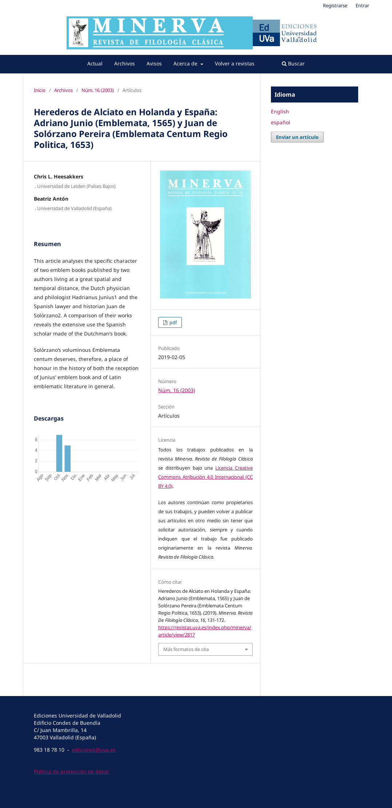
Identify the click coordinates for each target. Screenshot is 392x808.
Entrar (362, 5)
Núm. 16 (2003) (97, 90)
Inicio (39, 90)
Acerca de (186, 63)
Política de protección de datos (71, 771)
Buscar (293, 63)
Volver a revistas (235, 63)
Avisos (154, 63)
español (280, 122)
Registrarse (335, 5)
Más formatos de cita (186, 649)
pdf (172, 322)
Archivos (124, 63)
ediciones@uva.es (94, 749)
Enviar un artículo (297, 137)
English (280, 111)
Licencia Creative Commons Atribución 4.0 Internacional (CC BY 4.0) (205, 477)
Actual (95, 63)
